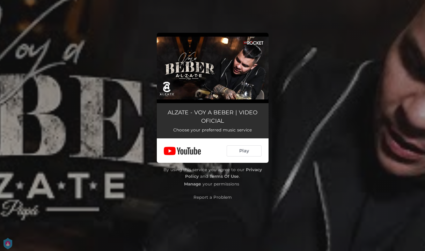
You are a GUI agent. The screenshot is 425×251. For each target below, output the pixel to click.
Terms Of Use (224, 176)
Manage (192, 184)
